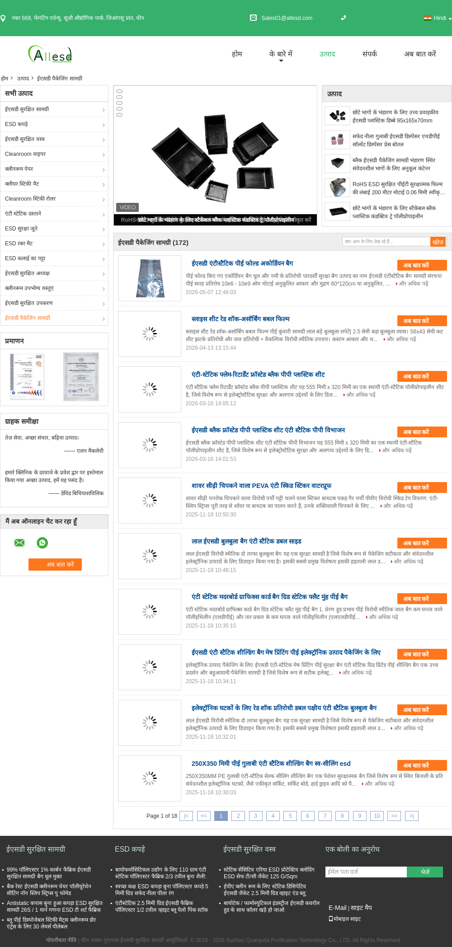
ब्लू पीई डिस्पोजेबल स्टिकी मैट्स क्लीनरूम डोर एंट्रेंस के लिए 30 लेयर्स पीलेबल (51, 923)
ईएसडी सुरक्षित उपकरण (29, 303)
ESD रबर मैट (19, 243)
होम (237, 54)
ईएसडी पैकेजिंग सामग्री (27, 318)
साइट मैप (361, 907)
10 (377, 816)
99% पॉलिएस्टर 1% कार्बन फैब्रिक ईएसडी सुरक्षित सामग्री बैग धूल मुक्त (49, 873)
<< (204, 816)
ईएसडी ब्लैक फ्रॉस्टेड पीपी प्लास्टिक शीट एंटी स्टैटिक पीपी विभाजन (268, 430)
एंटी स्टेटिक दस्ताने (23, 214)
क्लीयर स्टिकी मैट (22, 184)
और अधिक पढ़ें (413, 284)
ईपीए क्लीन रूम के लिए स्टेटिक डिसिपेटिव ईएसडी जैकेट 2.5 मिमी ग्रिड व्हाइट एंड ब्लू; (265, 889)
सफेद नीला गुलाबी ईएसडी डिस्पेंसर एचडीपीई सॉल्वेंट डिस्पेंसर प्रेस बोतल (396, 140)
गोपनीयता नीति (61, 940)
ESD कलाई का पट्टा (25, 258)
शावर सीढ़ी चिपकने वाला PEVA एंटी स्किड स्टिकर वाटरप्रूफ (261, 485)
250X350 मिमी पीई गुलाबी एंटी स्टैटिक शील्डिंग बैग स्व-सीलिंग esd (271, 763)
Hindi (443, 18)
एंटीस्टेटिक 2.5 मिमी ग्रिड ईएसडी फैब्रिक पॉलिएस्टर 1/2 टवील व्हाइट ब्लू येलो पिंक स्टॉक (161, 906)
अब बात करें (420, 54)
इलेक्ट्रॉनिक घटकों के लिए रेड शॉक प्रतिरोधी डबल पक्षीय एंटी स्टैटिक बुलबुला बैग (284, 708)
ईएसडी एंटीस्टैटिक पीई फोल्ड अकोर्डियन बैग (242, 263)
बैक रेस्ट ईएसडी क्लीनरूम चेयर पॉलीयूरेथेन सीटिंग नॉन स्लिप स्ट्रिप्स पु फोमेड (49, 889)
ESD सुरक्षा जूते (21, 228)
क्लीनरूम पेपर (19, 169)
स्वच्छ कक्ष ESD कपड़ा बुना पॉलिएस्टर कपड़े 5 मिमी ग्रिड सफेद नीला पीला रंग (161, 889)
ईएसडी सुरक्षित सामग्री (27, 109)
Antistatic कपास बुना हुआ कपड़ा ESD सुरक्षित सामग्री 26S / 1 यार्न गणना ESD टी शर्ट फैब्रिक (55, 906)
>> (394, 816)
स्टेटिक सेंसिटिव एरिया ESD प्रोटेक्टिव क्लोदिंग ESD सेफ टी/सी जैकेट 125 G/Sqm (269, 873)
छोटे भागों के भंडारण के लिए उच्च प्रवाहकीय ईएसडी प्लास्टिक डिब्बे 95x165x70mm (395, 116)
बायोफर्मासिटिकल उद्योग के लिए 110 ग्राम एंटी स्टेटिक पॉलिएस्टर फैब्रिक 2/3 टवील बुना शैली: (160, 873)
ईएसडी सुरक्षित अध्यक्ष (27, 273)
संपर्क (370, 54)
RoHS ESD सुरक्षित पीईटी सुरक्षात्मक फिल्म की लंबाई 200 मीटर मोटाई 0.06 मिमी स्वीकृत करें (398, 189)
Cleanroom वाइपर (25, 154)
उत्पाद (327, 54)
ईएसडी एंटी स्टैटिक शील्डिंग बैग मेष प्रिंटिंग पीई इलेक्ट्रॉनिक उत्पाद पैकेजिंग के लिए (286, 652)
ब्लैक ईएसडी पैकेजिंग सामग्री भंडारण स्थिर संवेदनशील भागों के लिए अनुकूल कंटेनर (394, 164)
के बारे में (280, 54)
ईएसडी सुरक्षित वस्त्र (25, 139)
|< (186, 816)
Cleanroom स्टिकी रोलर (30, 199)
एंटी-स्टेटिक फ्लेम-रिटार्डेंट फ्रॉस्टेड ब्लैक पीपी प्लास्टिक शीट (258, 374)
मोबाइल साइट (344, 919)
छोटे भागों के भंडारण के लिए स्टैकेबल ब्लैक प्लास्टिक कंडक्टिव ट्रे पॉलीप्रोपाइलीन (216, 220)
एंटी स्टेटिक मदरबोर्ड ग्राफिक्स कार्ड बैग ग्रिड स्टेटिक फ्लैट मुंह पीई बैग (270, 596)
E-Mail (338, 907)
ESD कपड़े (16, 124)
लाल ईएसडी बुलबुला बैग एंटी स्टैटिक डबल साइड (246, 541)
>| (412, 816)
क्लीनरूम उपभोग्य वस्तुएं (29, 288)
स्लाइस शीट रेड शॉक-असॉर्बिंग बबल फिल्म (240, 319)
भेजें (425, 872)
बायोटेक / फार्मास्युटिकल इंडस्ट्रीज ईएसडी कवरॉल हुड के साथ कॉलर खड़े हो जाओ (272, 906)
